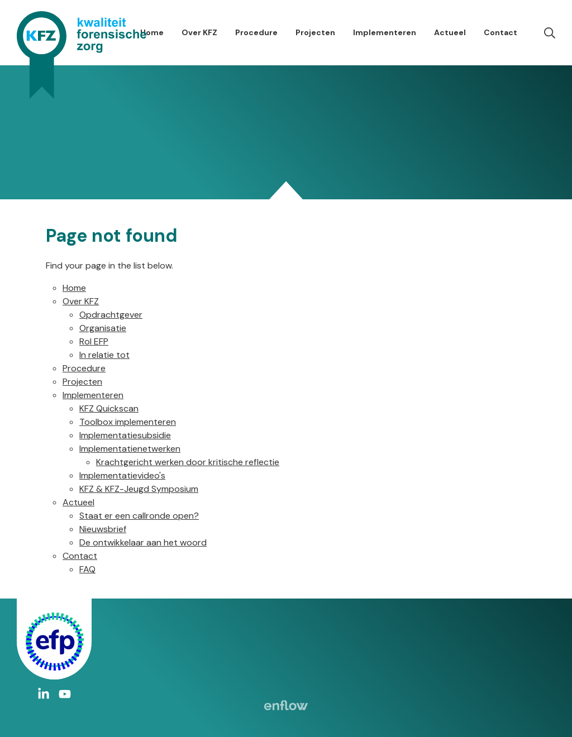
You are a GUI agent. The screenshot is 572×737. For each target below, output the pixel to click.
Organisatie (102, 328)
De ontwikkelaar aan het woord (143, 542)
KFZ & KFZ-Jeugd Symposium (138, 489)
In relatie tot (104, 355)
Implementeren (384, 32)
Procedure (256, 32)
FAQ (87, 569)
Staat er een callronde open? (139, 515)
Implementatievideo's (122, 475)
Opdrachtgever (110, 314)
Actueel (450, 32)
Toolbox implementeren (127, 422)
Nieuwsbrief (102, 529)
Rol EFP (93, 341)
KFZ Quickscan (109, 408)
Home (152, 32)
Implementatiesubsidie (125, 435)
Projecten (315, 32)
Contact (500, 32)
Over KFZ (199, 32)
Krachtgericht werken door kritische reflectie (187, 462)
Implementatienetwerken (129, 448)
